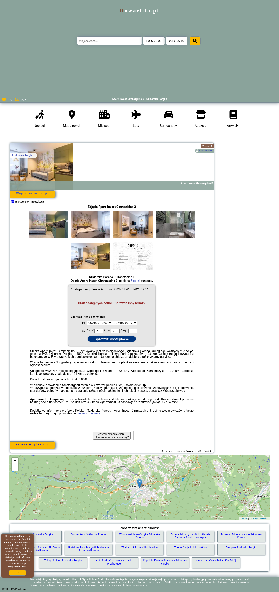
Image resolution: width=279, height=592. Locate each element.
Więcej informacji (31, 193)
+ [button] (15, 461)
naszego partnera (88, 413)
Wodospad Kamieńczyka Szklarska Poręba (139, 536)
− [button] (15, 467)
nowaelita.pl (139, 11)
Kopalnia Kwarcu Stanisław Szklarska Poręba (165, 562)
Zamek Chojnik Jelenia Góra (190, 547)
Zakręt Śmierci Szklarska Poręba (63, 560)
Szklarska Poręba (22, 155)
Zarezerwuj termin (31, 444)
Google (25, 539)
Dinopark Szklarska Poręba (241, 547)
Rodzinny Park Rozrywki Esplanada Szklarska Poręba (88, 549)
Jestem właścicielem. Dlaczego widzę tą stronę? (112, 435)
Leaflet (244, 518)
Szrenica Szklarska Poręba (37, 534)
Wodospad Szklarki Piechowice (139, 547)
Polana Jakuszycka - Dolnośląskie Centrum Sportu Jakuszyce (190, 536)
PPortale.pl (20, 589)
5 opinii (135, 280)
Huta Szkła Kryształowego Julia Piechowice (114, 562)
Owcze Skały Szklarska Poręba (88, 534)
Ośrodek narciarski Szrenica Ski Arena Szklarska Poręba (38, 549)
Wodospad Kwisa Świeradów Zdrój (216, 560)
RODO (25, 566)
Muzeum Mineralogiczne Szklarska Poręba (241, 536)
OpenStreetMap (260, 518)
